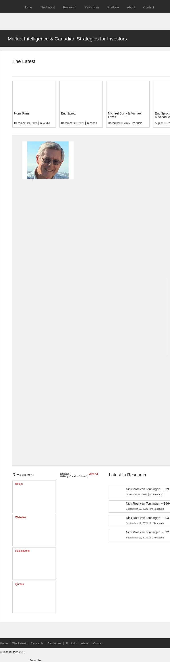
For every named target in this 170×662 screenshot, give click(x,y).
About (131, 7)
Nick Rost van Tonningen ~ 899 (147, 489)
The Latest (47, 7)
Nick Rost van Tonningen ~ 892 (147, 532)
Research (69, 7)
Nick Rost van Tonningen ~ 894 (147, 518)
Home (28, 7)
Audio (46, 123)
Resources (91, 7)
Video (93, 123)
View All (93, 473)
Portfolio (113, 7)
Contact (148, 7)
